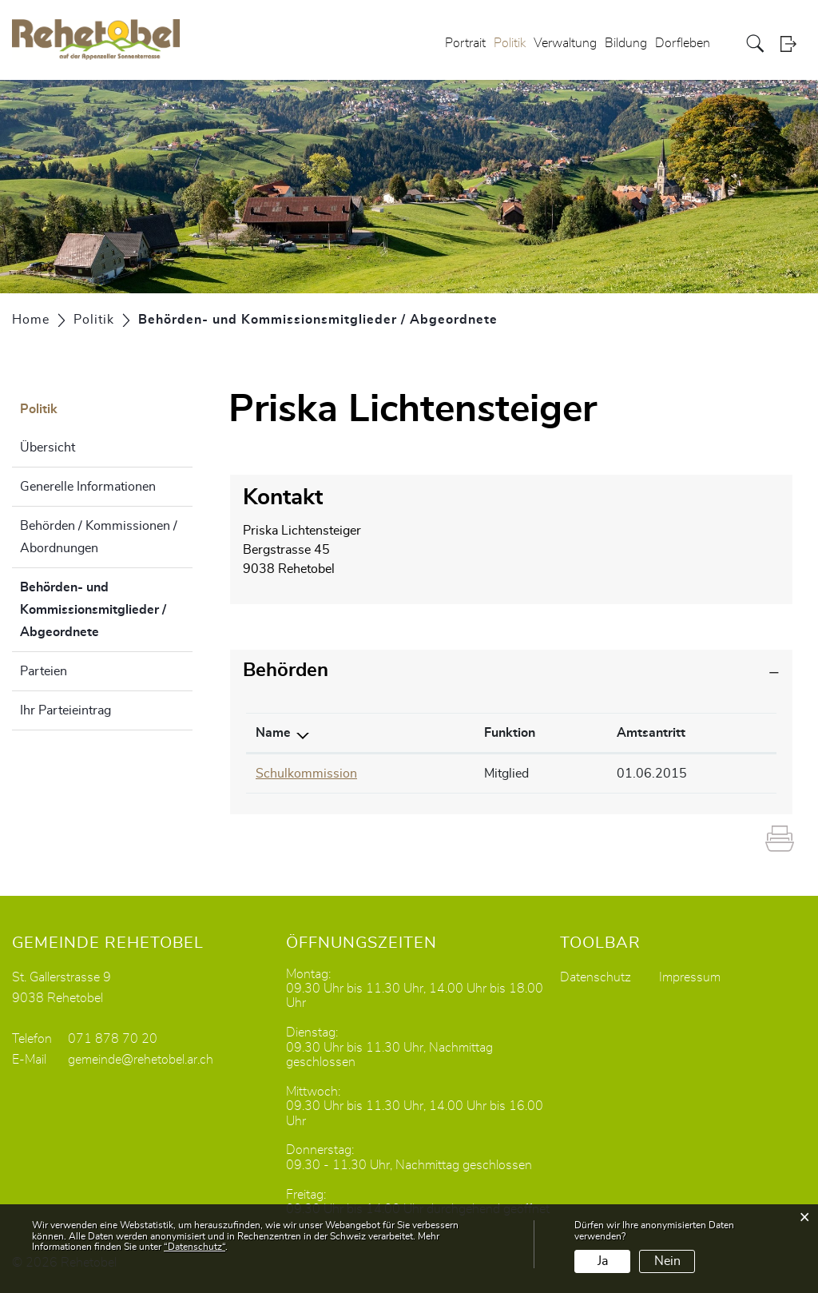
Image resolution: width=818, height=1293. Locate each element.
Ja (603, 1261)
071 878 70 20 (112, 1038)
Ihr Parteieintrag (65, 710)
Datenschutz (595, 977)
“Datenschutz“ (194, 1246)
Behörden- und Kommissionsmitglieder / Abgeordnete (99, 610)
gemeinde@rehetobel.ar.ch (140, 1059)
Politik (510, 43)
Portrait (465, 43)
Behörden (285, 670)
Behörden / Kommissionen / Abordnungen (98, 537)
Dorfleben (682, 43)
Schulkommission (306, 773)
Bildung (626, 43)
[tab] (511, 671)
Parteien (43, 671)
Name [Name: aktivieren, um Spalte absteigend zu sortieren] (273, 732)
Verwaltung (565, 43)
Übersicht (47, 447)
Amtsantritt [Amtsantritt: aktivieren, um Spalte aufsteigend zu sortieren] (651, 732)
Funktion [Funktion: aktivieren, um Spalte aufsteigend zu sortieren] (509, 732)
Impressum (690, 977)
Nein (667, 1261)
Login (793, 43)
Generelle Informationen (88, 486)
